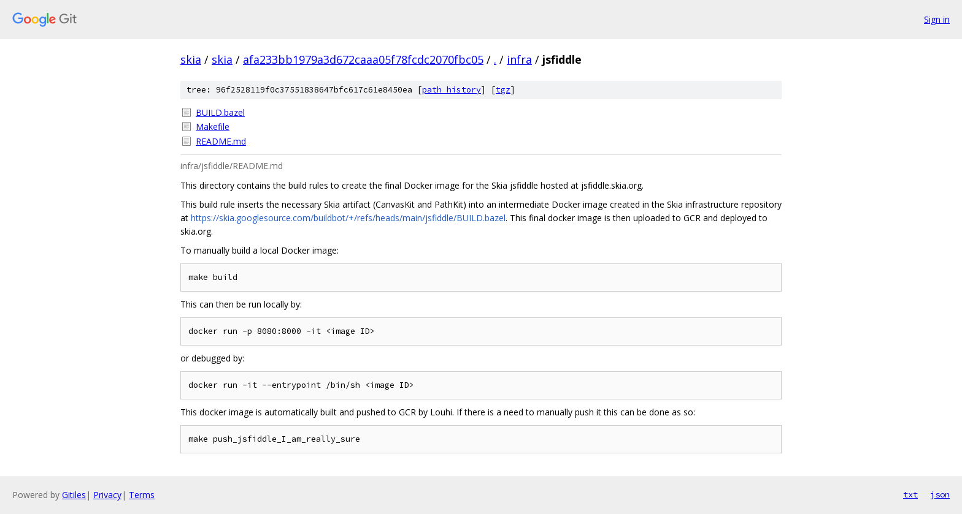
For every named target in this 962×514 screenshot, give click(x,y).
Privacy (107, 495)
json (940, 494)
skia (190, 59)
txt (910, 494)
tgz (503, 90)
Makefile (212, 126)
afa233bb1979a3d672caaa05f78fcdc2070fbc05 (363, 59)
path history (451, 90)
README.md (221, 141)
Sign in (937, 19)
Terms (142, 495)
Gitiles (74, 495)
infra (519, 59)
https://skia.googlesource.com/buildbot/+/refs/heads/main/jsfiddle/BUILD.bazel (348, 218)
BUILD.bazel (220, 112)
